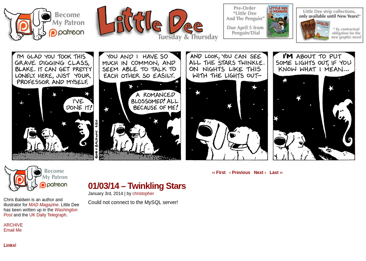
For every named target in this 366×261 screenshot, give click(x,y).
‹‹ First (218, 172)
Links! (10, 245)
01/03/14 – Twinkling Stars (137, 186)
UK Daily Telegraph (48, 215)
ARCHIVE (13, 225)
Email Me (13, 230)
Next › (260, 172)
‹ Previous (239, 172)
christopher (143, 193)
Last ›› (276, 172)
